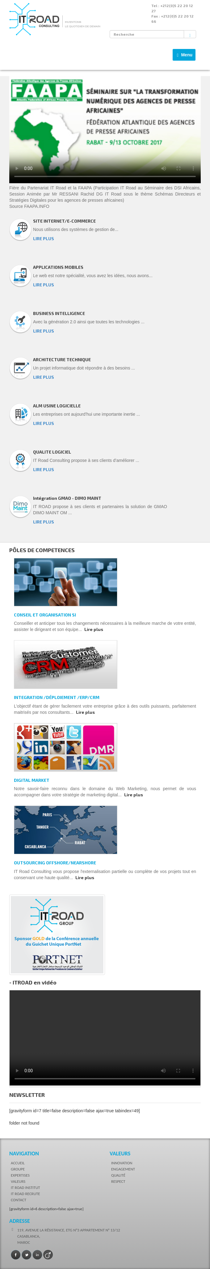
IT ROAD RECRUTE (25, 1193)
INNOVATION (121, 1163)
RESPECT (118, 1181)
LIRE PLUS (43, 238)
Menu (185, 56)
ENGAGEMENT (123, 1169)
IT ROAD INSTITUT (25, 1187)
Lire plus (93, 629)
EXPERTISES (20, 1175)
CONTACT (18, 1200)
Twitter (27, 1255)
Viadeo (48, 1255)
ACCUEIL (18, 1163)
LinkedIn (37, 1255)
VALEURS (18, 1181)
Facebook (16, 1255)
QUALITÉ (118, 1175)
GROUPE (18, 1169)
